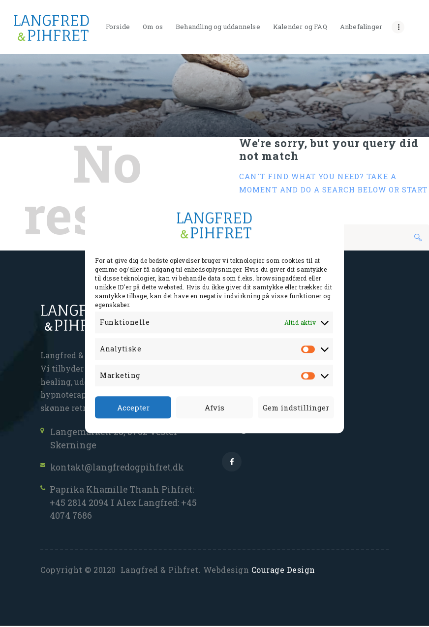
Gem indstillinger (296, 407)
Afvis (214, 407)
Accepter (133, 407)
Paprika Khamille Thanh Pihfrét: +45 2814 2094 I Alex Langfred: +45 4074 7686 (124, 503)
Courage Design (283, 571)
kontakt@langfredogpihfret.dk (117, 467)
